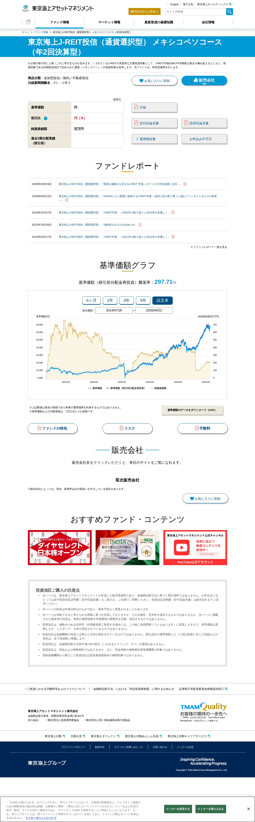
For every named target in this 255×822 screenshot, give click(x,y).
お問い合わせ (160, 791)
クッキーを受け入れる (211, 809)
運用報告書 (148, 145)
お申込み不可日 (200, 145)
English (174, 4)
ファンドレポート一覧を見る (209, 261)
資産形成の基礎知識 (158, 22)
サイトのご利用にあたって (128, 791)
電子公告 (188, 4)
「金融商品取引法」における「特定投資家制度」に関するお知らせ (132, 733)
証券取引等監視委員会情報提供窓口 (201, 733)
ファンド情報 (59, 22)
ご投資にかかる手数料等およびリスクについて (56, 733)
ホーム (25, 32)
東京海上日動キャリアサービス (187, 780)
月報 (143, 114)
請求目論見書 (199, 130)
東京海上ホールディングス (212, 4)
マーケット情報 (109, 22)
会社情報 (208, 22)
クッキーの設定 (185, 791)
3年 (127, 320)
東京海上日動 (53, 780)
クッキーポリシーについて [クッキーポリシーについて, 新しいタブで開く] (41, 818)
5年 (143, 320)
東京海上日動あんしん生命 (142, 780)
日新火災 (76, 780)
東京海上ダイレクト (103, 780)
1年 (110, 320)
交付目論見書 (149, 130)
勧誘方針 (100, 791)
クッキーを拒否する (178, 809)
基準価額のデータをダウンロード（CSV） (191, 429)
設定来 (163, 320)
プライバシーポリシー (73, 791)
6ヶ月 (91, 320)
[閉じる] (248, 809)
